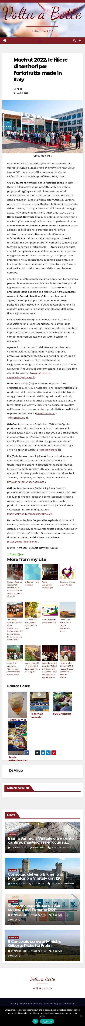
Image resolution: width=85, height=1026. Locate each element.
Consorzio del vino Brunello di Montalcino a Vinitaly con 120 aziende (35, 878)
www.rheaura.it (45, 413)
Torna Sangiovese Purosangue (47, 585)
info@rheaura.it (17, 417)
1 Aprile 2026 (19, 884)
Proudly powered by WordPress (27, 1003)
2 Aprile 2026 (19, 848)
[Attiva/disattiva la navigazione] (40, 40)
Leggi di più (47, 1021)
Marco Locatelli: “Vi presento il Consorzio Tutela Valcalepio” (32, 667)
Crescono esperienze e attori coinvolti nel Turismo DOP (34, 907)
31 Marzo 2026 (19, 915)
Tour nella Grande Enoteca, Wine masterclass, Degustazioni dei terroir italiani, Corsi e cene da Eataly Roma (15, 630)
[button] (74, 40)
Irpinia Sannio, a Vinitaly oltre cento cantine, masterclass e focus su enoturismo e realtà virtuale (41, 842)
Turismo (12, 834)
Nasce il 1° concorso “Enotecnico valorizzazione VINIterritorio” (13, 669)
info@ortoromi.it (50, 449)
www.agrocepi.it (41, 373)
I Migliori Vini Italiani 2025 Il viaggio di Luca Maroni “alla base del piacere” (66, 670)
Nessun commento (63, 848)
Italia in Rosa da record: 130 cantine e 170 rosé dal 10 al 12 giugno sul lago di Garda (14, 589)
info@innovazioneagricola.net (26, 481)
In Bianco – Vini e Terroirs (32, 583)
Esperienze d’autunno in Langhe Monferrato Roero (65, 625)
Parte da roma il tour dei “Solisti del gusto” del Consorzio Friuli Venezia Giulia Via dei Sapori (49, 670)
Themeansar (68, 1003)
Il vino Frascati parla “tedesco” (49, 621)
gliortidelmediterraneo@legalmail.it (30, 513)
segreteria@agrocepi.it (21, 377)
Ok (35, 1021)
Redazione (38, 848)
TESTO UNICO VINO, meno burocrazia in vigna (31, 624)
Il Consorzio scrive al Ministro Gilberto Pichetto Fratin (34, 943)
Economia (13, 901)
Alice (19, 88)
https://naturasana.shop (22, 541)
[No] (81, 1016)
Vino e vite (13, 937)
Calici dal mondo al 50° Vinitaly (67, 583)
